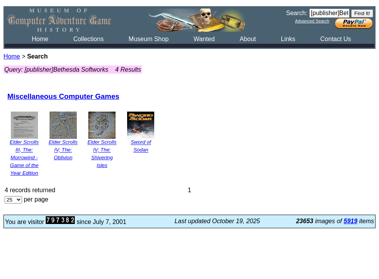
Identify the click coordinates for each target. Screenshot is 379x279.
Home (40, 39)
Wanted (204, 39)
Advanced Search (312, 21)
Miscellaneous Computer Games (63, 96)
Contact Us (335, 39)
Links (288, 39)
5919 (351, 221)
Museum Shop (149, 39)
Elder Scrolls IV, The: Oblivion (63, 150)
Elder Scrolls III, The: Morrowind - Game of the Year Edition (24, 158)
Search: (296, 13)
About (247, 39)
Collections (88, 39)
